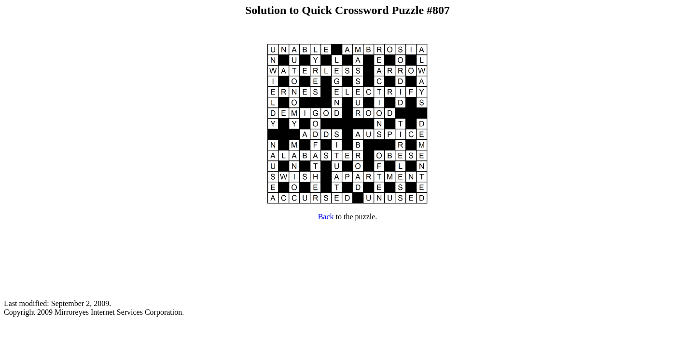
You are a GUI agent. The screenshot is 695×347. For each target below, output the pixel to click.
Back (326, 217)
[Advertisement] (347, 260)
